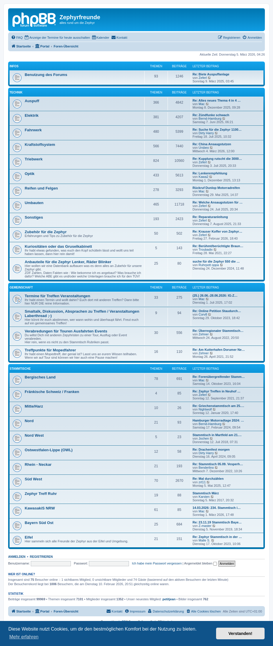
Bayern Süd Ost (39, 523)
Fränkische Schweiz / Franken (52, 392)
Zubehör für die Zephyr (46, 232)
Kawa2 (204, 176)
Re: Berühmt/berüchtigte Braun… (218, 246)
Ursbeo (204, 147)
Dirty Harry (206, 133)
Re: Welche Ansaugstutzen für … (218, 202)
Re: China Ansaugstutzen (212, 144)
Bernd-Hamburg (210, 118)
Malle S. (204, 540)
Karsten (204, 496)
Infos (14, 66)
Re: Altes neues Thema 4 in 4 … (217, 100)
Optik (30, 173)
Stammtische (20, 368)
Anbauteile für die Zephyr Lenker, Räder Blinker (68, 262)
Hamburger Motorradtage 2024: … (218, 420)
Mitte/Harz (34, 406)
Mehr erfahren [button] (24, 636)
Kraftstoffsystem (40, 144)
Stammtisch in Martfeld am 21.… (217, 435)
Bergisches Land (40, 377)
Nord (29, 421)
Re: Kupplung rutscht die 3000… (217, 158)
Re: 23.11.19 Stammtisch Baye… (217, 522)
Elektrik (32, 115)
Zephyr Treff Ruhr (41, 493)
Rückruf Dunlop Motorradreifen (216, 188)
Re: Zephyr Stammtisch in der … (217, 537)
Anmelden (17, 556)
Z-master (205, 526)
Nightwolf (205, 409)
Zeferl (203, 77)
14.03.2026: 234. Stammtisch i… (217, 507)
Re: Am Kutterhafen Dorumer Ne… (219, 349)
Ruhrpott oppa (209, 265)
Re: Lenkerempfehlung (210, 173)
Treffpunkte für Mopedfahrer (50, 350)
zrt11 (202, 482)
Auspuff (32, 101)
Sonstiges (34, 217)
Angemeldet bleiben (200, 563)
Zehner (204, 334)
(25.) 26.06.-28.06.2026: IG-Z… (215, 295)
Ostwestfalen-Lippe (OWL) (49, 450)
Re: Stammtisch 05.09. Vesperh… (218, 464)
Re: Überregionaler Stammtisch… (218, 330)
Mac (202, 104)
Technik (16, 92)
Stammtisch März (206, 493)
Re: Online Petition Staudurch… (217, 311)
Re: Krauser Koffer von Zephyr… (217, 231)
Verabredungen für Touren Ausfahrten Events (66, 331)
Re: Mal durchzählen (208, 478)
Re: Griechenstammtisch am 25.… (218, 406)
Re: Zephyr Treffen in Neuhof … (216, 391)
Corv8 (203, 314)
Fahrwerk (33, 130)
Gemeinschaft (21, 287)
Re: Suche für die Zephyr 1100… (217, 129)
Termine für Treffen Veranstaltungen (57, 296)
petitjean (168, 599)
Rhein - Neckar (38, 464)
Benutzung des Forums (46, 74)
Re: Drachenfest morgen (211, 449)
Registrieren (41, 556)
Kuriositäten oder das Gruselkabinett (58, 246)
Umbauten (34, 203)
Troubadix (206, 249)
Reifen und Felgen (41, 188)
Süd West (33, 479)
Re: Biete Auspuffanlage (211, 74)
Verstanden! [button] (240, 633)
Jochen (204, 438)
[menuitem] (17, 37)
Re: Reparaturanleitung (210, 217)
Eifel (29, 537)
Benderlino (206, 467)
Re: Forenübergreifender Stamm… (219, 376)
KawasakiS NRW (40, 508)
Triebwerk (34, 159)
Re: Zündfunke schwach (211, 115)
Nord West (34, 435)
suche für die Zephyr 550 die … (216, 261)
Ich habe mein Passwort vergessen (157, 563)
